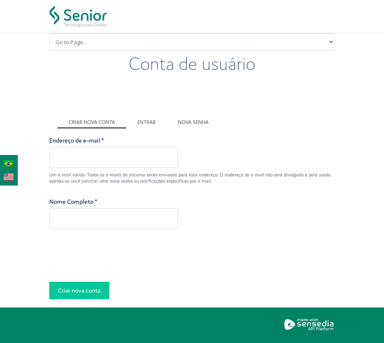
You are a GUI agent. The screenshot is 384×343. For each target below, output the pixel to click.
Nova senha (193, 122)
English (8, 175)
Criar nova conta (97, 121)
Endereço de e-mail (76, 140)
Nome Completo (73, 201)
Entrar (146, 122)
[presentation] (112, 257)
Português (8, 162)
